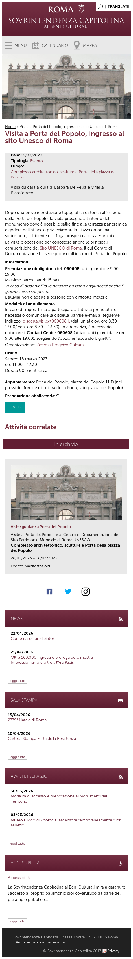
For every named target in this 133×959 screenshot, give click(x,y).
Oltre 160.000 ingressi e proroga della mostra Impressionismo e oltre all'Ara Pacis (52, 660)
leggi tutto (17, 681)
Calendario (55, 45)
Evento (36, 160)
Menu (20, 45)
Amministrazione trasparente (40, 942)
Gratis (15, 406)
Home (10, 127)
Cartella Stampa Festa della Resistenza (42, 738)
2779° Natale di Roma (27, 720)
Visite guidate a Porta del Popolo (41, 526)
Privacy (113, 951)
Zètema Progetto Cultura (60, 344)
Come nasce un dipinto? (33, 638)
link (125, 568)
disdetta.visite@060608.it (46, 321)
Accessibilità (19, 877)
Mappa (90, 45)
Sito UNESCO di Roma (61, 248)
